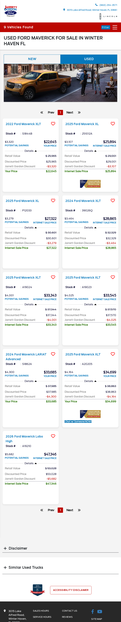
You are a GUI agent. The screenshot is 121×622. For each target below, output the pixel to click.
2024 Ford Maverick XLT (86, 196)
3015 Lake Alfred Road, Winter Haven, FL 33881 (90, 10)
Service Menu (41, 580)
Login (94, 595)
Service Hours (42, 574)
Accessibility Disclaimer (71, 547)
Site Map (96, 576)
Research (68, 580)
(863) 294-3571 (106, 5)
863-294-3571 (18, 587)
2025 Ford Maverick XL (85, 124)
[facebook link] (92, 569)
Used (89, 59)
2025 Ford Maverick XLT (26, 260)
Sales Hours (41, 568)
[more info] (31, 119)
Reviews (67, 574)
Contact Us (69, 568)
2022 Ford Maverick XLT (26, 124)
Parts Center (42, 586)
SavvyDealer (101, 616)
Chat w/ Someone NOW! (78, 387)
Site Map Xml (99, 582)
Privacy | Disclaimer (104, 589)
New (32, 59)
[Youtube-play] (99, 569)
